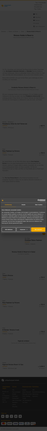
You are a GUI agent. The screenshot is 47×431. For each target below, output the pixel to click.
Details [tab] (23, 204)
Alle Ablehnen (9, 229)
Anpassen (23, 229)
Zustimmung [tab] (8, 204)
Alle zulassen (38, 229)
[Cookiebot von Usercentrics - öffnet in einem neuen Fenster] (38, 200)
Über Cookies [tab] (38, 204)
